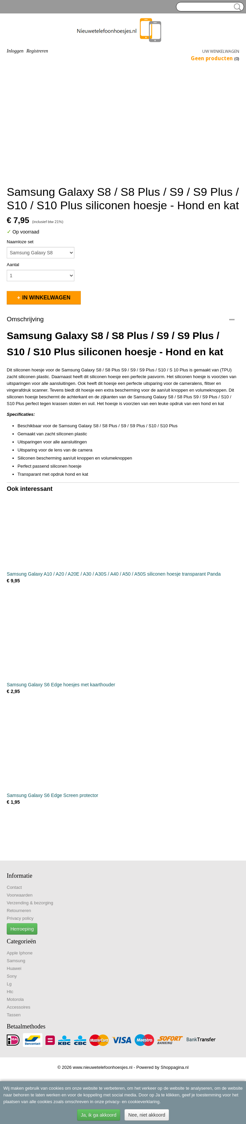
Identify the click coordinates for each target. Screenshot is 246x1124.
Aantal (13, 264)
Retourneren (19, 910)
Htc (10, 991)
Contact (14, 887)
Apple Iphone (20, 952)
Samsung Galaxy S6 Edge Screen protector (52, 795)
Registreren (37, 50)
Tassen (14, 1014)
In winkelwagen (46, 297)
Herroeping (22, 929)
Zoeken (236, 7)
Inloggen (15, 50)
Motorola (15, 999)
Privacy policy (20, 918)
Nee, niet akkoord (146, 1115)
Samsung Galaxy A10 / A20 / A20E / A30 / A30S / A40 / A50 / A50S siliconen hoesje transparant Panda (114, 574)
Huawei (14, 968)
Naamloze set (20, 241)
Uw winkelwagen (220, 51)
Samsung (16, 960)
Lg (9, 983)
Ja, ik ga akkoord (98, 1115)
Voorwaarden (20, 895)
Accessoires (18, 1007)
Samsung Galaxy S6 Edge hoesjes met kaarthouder (61, 684)
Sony (12, 976)
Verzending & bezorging (30, 902)
